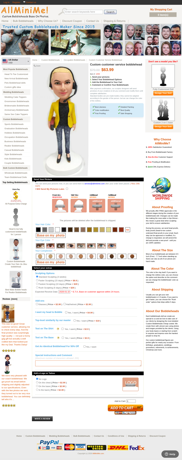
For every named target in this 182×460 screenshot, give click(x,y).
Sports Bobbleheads (13, 124)
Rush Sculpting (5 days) (57, 288)
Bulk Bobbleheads (81, 437)
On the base (52, 387)
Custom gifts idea (12, 87)
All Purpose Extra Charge (16, 204)
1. (91, 77)
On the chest (53, 383)
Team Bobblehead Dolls (15, 177)
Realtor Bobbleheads (14, 146)
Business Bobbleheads (15, 141)
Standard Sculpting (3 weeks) (52, 277)
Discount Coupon (158, 437)
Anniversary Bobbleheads (16, 110)
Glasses (50, 304)
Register (16, 2)
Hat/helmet (79, 304)
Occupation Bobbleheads (16, 137)
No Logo (43, 380)
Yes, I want (81, 312)
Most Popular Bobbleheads (15, 69)
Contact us (29, 2)
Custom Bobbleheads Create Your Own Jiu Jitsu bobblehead (16, 264)
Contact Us (99, 437)
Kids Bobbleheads (13, 158)
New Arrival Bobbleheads (16, 78)
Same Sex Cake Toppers (16, 114)
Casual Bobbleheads (14, 150)
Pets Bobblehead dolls (15, 83)
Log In (6, 2)
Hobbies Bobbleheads (14, 133)
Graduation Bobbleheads (16, 128)
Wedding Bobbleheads (13, 92)
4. (91, 85)
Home (34, 60)
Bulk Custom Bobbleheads (15, 168)
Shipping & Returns (137, 437)
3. (91, 82)
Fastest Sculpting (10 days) (59, 284)
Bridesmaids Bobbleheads (16, 105)
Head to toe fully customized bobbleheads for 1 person (16, 232)
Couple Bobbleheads (14, 163)
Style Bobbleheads (13, 154)
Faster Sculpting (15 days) (58, 280)
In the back (52, 391)
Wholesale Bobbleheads (15, 173)
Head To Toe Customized (16, 74)
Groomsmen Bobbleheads (16, 101)
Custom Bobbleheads (13, 119)
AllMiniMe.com (98, 454)
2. (91, 79)
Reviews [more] (10, 299)
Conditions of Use (116, 437)
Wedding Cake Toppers (15, 97)
